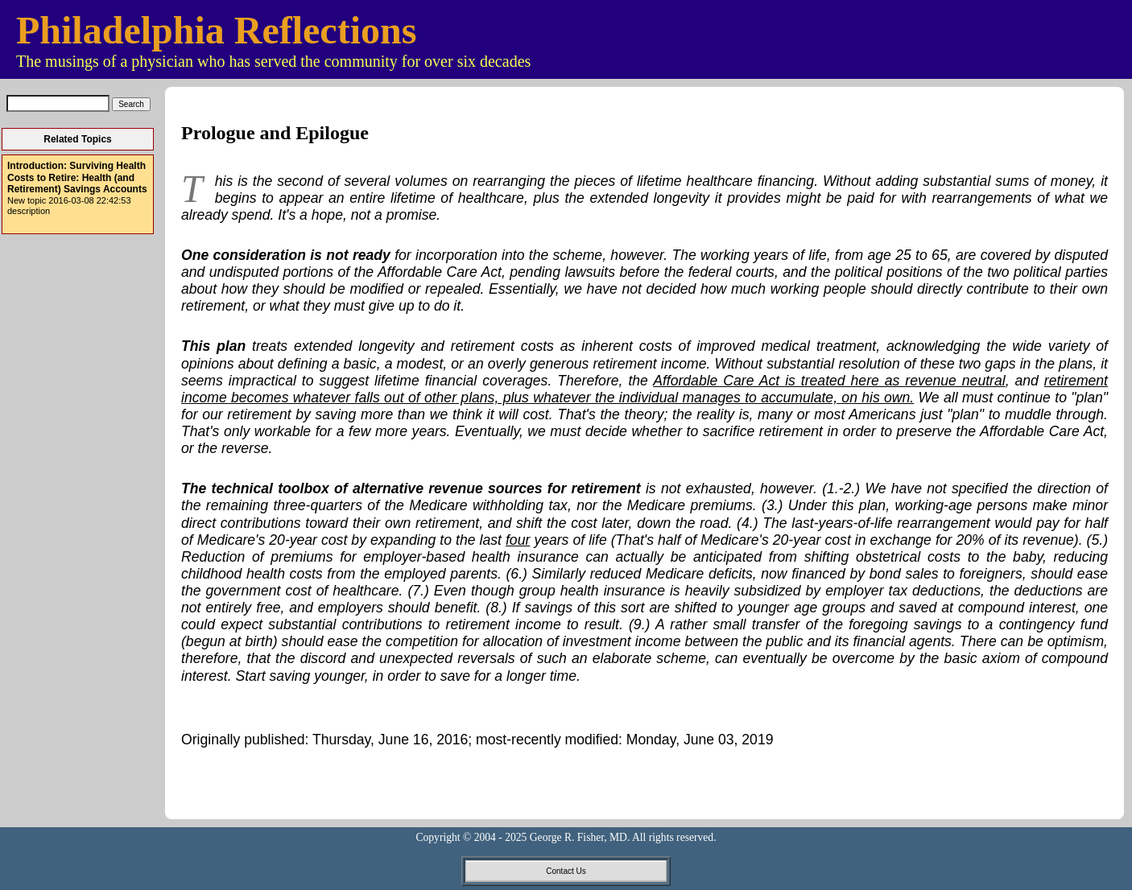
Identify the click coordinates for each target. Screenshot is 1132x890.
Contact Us (565, 871)
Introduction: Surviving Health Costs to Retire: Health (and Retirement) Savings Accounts (77, 177)
